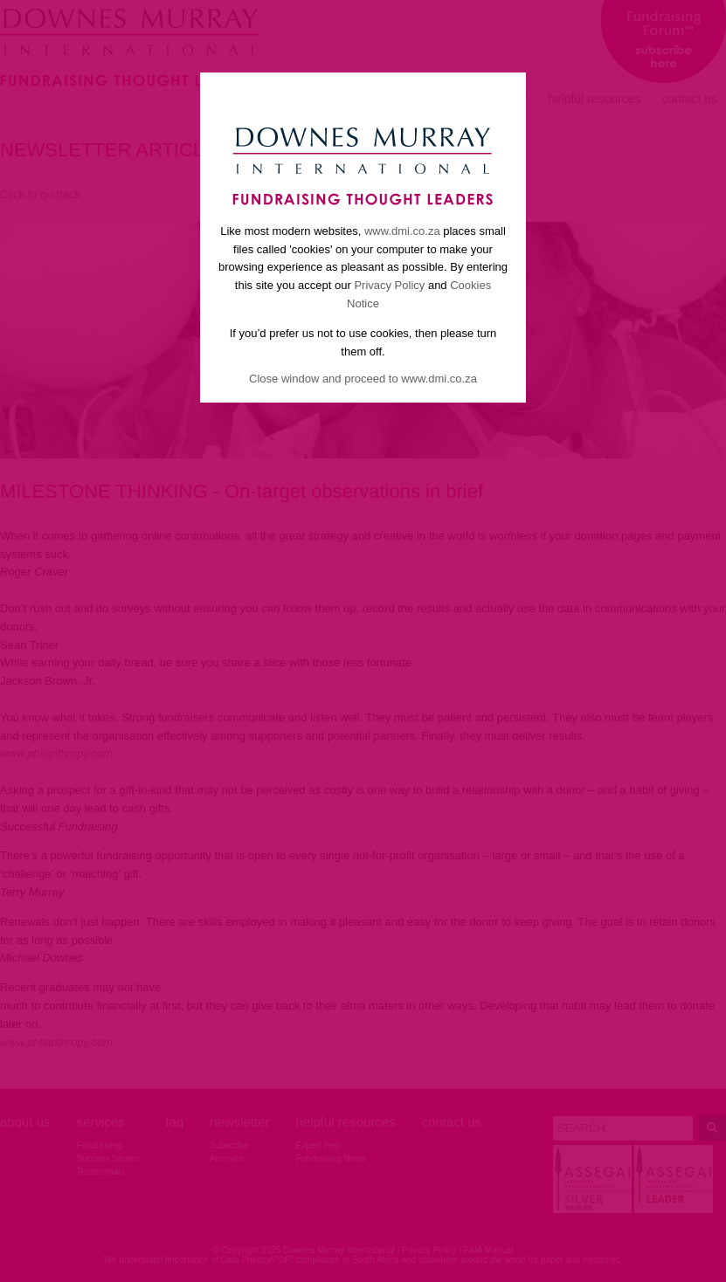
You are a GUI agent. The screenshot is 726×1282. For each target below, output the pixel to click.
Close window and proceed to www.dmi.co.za (363, 378)
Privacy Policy (389, 285)
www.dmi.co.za (402, 231)
